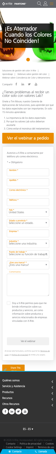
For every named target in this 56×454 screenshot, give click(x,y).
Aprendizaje (7, 74)
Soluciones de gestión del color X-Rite (19, 70)
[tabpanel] (28, 35)
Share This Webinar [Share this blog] (12, 369)
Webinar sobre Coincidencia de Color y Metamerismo (26, 77)
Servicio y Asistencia (13, 386)
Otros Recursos (10, 404)
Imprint (29, 447)
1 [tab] (28, 60)
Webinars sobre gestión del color (32, 74)
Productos (8, 392)
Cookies (50, 443)
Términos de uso (46, 447)
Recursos (7, 398)
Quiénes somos (11, 380)
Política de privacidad (20, 355)
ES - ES (27, 429)
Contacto (10, 443)
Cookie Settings (14, 447)
